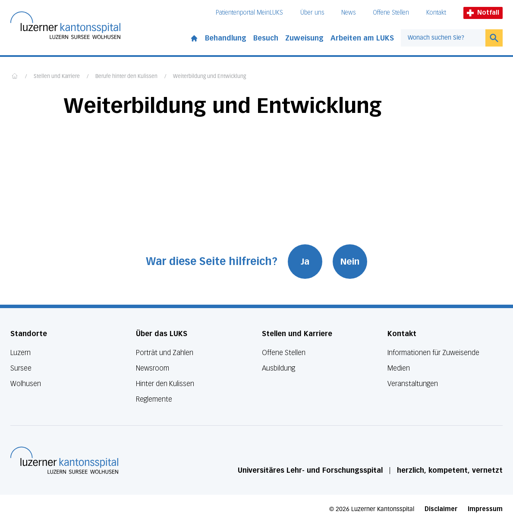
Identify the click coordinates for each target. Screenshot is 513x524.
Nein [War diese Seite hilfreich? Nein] (349, 261)
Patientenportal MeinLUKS (249, 12)
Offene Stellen (391, 12)
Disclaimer (441, 509)
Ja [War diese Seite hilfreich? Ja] (305, 261)
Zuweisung (304, 38)
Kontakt (436, 12)
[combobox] (443, 38)
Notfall (483, 12)
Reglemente (154, 399)
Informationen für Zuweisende (433, 353)
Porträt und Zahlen (164, 353)
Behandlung (225, 38)
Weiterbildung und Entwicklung (209, 76)
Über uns (312, 12)
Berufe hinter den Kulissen (126, 76)
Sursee (20, 368)
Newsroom (152, 368)
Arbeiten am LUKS (362, 38)
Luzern (20, 353)
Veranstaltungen (412, 384)
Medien (398, 368)
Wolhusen (25, 384)
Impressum (485, 509)
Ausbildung (278, 368)
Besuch (265, 38)
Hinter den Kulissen (165, 384)
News (348, 12)
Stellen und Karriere (57, 76)
